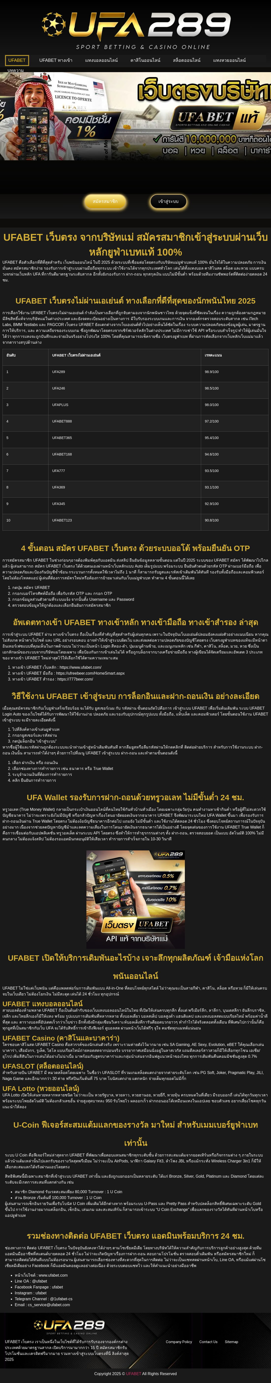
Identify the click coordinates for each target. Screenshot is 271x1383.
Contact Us (208, 1342)
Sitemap (231, 1342)
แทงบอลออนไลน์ (101, 60)
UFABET (17, 60)
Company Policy (179, 1342)
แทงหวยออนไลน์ (229, 60)
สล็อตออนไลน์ (186, 60)
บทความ (15, 70)
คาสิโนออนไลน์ (145, 60)
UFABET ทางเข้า (55, 60)
